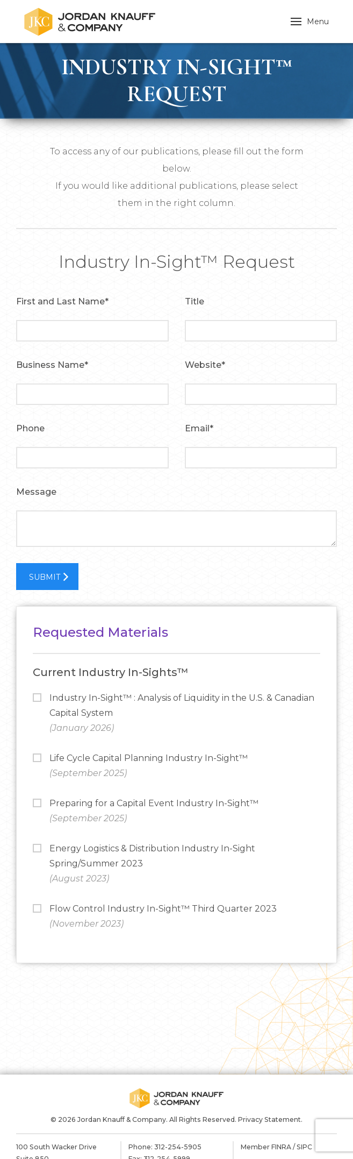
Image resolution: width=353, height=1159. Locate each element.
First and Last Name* (62, 301)
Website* (205, 365)
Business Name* (52, 365)
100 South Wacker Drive (56, 1147)
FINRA (281, 1147)
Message (36, 492)
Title (194, 301)
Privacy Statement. (270, 1119)
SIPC (304, 1147)
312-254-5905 (177, 1147)
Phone (30, 428)
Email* (199, 428)
